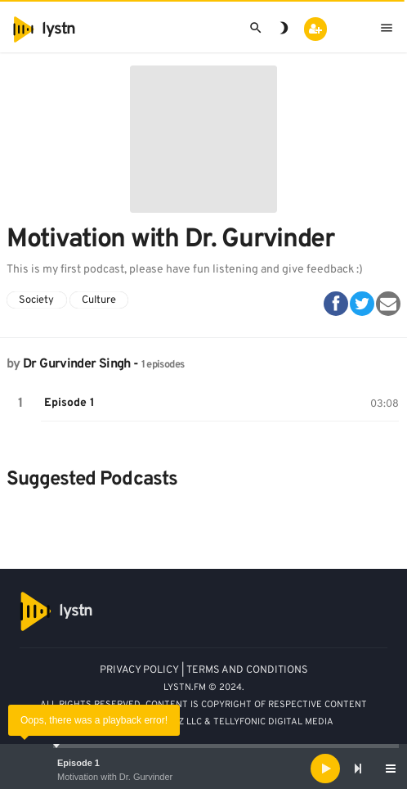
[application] (203, 768)
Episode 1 (78, 763)
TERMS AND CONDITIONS (247, 670)
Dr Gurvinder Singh (76, 364)
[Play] (325, 768)
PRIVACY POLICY (139, 670)
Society (36, 300)
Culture (99, 300)
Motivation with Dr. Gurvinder (114, 777)
